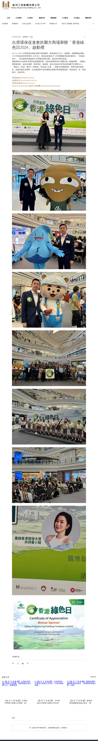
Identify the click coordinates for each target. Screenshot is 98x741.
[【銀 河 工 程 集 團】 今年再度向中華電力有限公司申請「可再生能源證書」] (49, 689)
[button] (93, 23)
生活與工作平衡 (40, 24)
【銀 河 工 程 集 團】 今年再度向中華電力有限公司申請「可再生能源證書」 (48, 702)
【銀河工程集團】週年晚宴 (70, 24)
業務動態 (15, 24)
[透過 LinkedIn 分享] (23, 663)
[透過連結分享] (28, 663)
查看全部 (93, 677)
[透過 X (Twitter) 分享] (18, 663)
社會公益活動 (26, 24)
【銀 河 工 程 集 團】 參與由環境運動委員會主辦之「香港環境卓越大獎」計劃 (81, 702)
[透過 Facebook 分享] (13, 663)
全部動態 (5, 24)
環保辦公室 (53, 24)
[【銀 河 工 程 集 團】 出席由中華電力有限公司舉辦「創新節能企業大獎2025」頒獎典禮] (16, 689)
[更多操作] (85, 37)
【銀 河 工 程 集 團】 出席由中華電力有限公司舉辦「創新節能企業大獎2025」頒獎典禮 (16, 702)
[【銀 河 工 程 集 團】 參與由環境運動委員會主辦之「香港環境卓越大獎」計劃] (81, 689)
